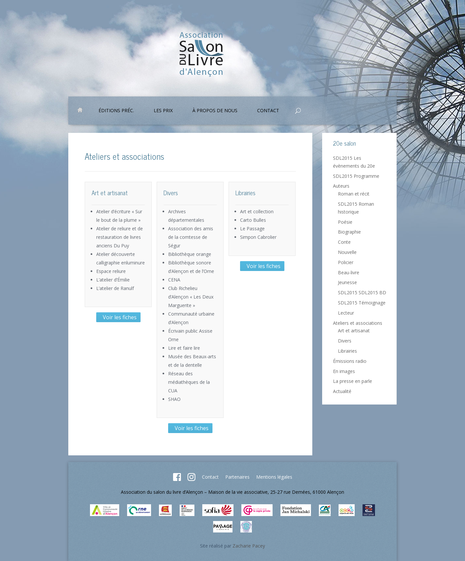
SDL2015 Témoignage (362, 303)
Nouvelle (347, 252)
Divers (344, 341)
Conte (344, 242)
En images (344, 371)
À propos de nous (214, 111)
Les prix (163, 111)
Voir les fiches (118, 317)
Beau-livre (348, 272)
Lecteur (346, 313)
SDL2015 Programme (356, 176)
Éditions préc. (116, 111)
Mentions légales (274, 477)
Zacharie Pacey (248, 546)
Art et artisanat (354, 330)
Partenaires (237, 477)
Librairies (347, 351)
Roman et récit (353, 194)
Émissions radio (349, 361)
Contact (268, 111)
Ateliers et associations (357, 323)
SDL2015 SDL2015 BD (362, 292)
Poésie (345, 222)
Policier (345, 262)
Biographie (349, 232)
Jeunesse (347, 282)
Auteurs (341, 186)
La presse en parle (352, 381)
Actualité (342, 391)
